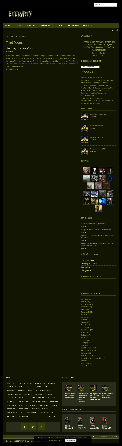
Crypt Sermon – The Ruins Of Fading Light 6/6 (97, 80)
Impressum (92, 436)
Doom (39, 387)
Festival (18, 394)
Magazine (84, 325)
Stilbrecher (85, 335)
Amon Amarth (40, 383)
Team (83, 366)
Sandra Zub (18, 52)
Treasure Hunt (31, 412)
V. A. (52, 412)
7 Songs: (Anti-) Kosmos (89, 264)
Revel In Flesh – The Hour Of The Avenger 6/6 (97, 100)
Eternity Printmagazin (71, 409)
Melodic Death (24, 401)
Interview (22, 398)
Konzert (41, 398)
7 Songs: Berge (86, 270)
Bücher (83, 317)
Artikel (83, 301)
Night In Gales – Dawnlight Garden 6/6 (95, 82)
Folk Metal (28, 394)
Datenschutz (104, 436)
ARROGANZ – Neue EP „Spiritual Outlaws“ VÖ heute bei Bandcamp (97, 244)
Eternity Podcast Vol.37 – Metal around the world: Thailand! (95, 396)
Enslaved (10, 390)
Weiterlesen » (12, 69)
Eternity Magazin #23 (82, 427)
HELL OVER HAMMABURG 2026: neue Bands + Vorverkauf (97, 236)
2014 (14, 383)
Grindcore (38, 394)
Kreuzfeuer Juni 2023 (97, 125)
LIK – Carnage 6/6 (87, 95)
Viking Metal (23, 416)
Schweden (35, 409)
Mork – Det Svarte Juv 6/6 (90, 103)
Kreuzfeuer (51, 398)
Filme (83, 319)
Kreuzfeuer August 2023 (98, 114)
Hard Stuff (49, 394)
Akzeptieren (71, 440)
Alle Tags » (53, 416)
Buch (20, 387)
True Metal (44, 412)
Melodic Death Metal (39, 401)
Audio (83, 314)
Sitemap (114, 436)
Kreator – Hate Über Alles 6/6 (91, 77)
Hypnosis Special (87, 350)
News (7, 25)
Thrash (45, 409)
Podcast (58, 25)
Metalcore (54, 401)
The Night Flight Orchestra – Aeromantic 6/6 (97, 88)
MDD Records (11, 401)
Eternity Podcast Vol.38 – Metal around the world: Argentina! (83, 397)
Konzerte (84, 307)
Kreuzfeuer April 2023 (97, 137)
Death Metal (29, 387)
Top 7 (22, 412)
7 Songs (84, 342)
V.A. (8, 416)
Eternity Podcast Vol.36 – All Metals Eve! (107, 395)
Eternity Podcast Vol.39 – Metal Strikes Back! (70, 395)
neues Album (11, 405)
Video (83, 337)
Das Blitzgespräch (87, 348)
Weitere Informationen (55, 440)
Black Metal (11, 387)
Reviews (17, 25)
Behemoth (51, 383)
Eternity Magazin (46, 390)
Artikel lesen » (98, 56)
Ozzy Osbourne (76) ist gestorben (93, 223)
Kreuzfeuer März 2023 (98, 149)
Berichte (31, 25)
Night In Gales (31, 405)
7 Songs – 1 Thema (89, 254)
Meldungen (86, 218)
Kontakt (87, 25)
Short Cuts (85, 327)
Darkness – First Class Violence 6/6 (93, 93)
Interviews (85, 304)
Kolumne (84, 353)
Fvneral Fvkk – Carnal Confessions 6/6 (95, 90)
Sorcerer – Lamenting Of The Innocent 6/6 (96, 85)
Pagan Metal (43, 405)
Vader (14, 416)
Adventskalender (25, 383)
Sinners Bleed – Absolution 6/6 (92, 98)
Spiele (83, 332)
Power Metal (11, 409)
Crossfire (84, 345)
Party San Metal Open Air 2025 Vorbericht (96, 229)
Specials (45, 25)
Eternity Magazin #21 (106, 427)
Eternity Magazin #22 (94, 427)
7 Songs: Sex (85, 267)
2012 (8, 383)
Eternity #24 (32, 390)
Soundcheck (86, 108)
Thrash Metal (12, 412)
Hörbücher (85, 322)
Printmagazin (73, 25)
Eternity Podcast (69, 377)
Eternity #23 (21, 390)
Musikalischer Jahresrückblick (92, 358)
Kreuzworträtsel (87, 355)
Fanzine (10, 394)
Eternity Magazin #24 (69, 427)
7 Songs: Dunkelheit (87, 260)
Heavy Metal (11, 398)
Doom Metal (48, 387)
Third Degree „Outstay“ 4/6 (19, 48)
